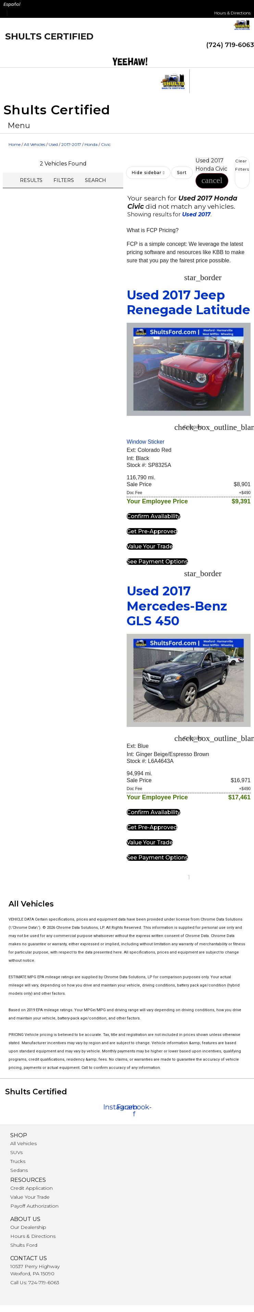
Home (15, 144)
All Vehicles (34, 144)
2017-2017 (71, 144)
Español (11, 4)
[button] (18, 125)
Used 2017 (196, 214)
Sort (182, 172)
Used (53, 144)
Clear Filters (242, 165)
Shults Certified (49, 36)
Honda (91, 144)
